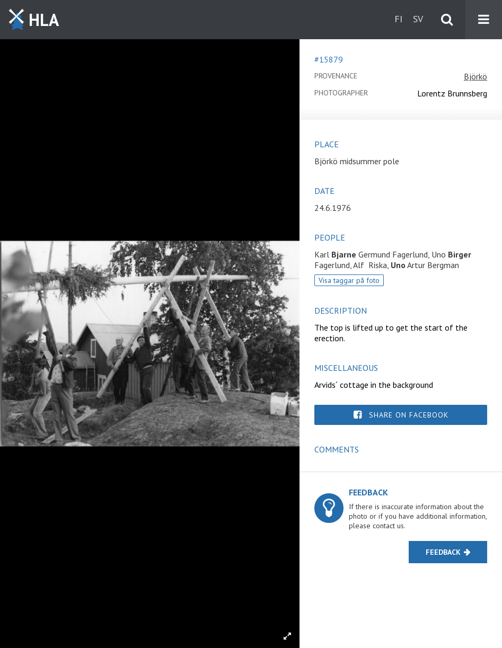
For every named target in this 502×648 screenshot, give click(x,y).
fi (398, 19)
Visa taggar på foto (349, 280)
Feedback (443, 552)
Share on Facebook (408, 415)
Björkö (475, 76)
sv (418, 19)
